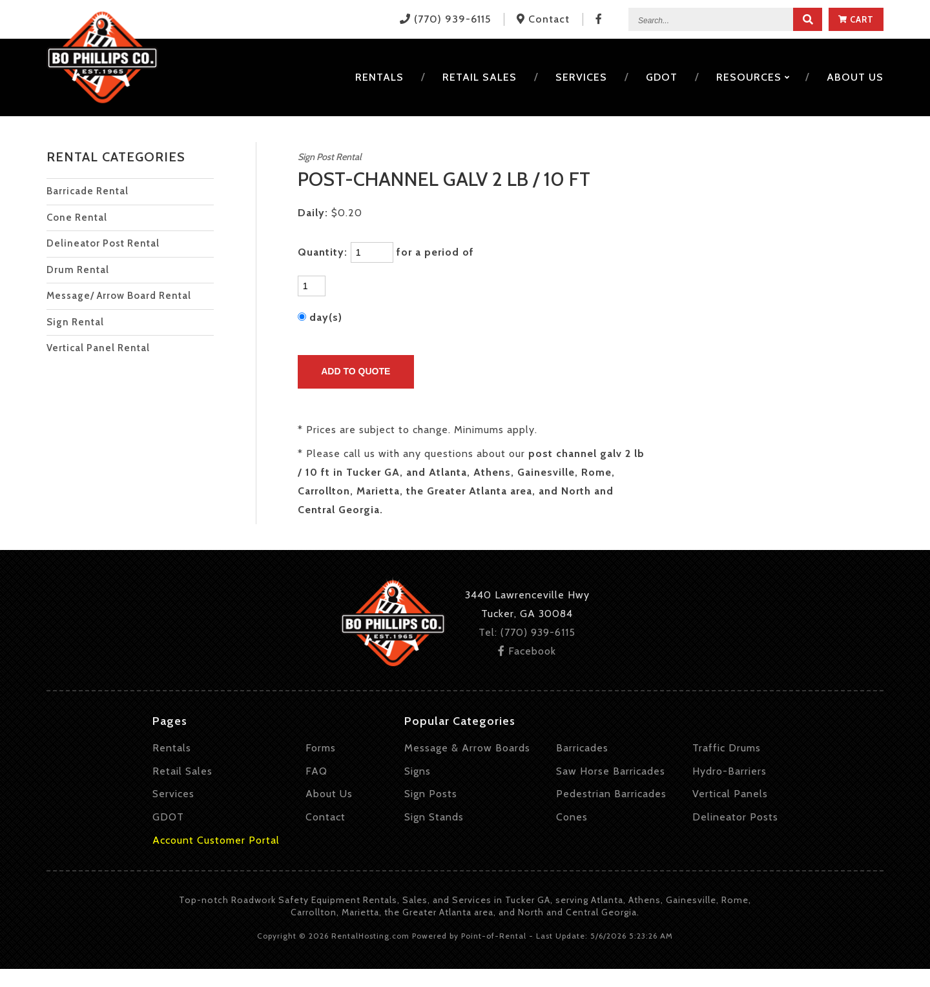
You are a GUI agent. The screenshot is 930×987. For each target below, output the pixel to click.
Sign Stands (434, 817)
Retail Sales (479, 77)
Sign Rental (75, 322)
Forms (320, 748)
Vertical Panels (730, 794)
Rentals (379, 77)
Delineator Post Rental (103, 243)
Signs (417, 771)
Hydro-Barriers (729, 771)
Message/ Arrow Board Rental (118, 295)
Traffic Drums (726, 748)
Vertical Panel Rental (98, 348)
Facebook (527, 651)
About (855, 77)
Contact (325, 817)
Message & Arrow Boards (467, 748)
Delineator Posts (735, 817)
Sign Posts (430, 794)
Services (581, 77)
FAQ (316, 771)
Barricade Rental (87, 191)
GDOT (661, 77)
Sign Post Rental (330, 157)
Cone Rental (76, 217)
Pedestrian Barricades (611, 794)
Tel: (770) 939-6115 (527, 632)
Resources (752, 77)
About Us (329, 794)
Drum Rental (77, 270)
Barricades (582, 748)
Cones (572, 817)
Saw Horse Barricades (610, 771)
